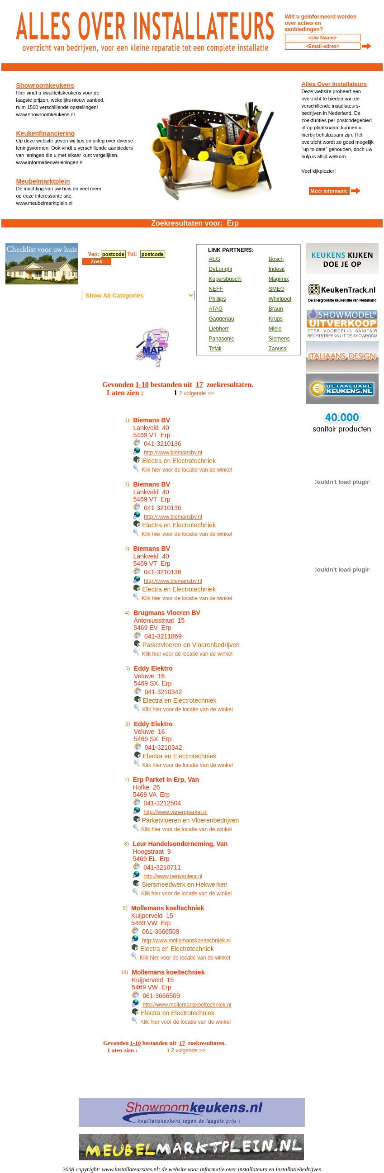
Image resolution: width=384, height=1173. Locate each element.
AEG (214, 259)
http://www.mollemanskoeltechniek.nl (186, 940)
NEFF (216, 289)
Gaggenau (221, 319)
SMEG (276, 289)
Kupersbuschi (225, 279)
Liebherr (219, 329)
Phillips (217, 299)
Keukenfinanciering (45, 133)
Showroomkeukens (45, 85)
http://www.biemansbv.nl (173, 452)
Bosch (276, 259)
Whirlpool (280, 299)
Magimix (279, 279)
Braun (276, 309)
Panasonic (221, 339)
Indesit (276, 269)
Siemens (279, 339)
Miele (275, 329)
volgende (195, 393)
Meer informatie (329, 191)
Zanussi (278, 348)
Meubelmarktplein (43, 181)
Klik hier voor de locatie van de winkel (182, 470)
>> (211, 393)
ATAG (216, 309)
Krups (276, 319)
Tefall (215, 348)
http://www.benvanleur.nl (172, 876)
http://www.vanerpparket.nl (175, 812)
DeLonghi (220, 269)
